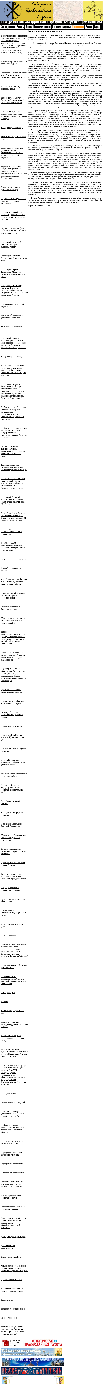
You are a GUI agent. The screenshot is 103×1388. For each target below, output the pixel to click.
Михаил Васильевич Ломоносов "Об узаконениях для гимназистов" (13, 762)
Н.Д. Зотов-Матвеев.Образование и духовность (11, 531)
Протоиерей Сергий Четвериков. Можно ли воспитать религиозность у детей (13, 273)
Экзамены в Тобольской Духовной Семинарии (11, 825)
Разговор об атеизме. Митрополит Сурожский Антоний (12, 714)
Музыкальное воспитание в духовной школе (13, 863)
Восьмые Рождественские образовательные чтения (12, 1289)
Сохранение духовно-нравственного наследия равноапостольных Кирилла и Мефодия (14, 115)
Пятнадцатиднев (8, 992)
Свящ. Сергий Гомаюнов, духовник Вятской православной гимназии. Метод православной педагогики (12, 153)
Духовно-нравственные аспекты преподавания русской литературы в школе (13, 876)
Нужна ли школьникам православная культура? (11, 690)
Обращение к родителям (12, 1164)
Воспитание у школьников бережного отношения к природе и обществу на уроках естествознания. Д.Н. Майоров (13, 370)
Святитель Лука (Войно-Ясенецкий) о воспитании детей (12, 737)
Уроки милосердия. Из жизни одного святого (14, 966)
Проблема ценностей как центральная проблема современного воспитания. (12, 1184)
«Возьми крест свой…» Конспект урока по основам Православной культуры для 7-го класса (13, 215)
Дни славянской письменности (8, 1246)
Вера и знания (7, 1300)
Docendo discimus (8, 935)
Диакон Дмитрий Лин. (11, 1257)
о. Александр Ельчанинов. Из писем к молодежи (14, 62)
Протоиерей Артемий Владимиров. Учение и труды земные (14, 258)
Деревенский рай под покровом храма (10, 87)
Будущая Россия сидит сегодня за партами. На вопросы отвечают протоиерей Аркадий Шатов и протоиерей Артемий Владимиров (14, 172)
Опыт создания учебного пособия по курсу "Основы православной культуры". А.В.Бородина (13, 656)
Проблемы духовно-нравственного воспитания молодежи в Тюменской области (13, 1128)
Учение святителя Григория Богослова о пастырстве (13, 702)
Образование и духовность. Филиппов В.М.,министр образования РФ (13, 620)
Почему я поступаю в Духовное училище (10, 188)
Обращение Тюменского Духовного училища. (11, 1153)
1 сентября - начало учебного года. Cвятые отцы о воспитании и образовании (14, 75)
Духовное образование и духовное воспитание (12, 316)
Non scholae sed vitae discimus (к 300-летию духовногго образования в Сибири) (14, 581)
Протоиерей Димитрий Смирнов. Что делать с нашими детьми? (11, 244)
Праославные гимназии (11, 1279)
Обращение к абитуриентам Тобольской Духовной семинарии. (13, 837)
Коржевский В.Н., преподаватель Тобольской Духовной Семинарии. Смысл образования (14, 980)
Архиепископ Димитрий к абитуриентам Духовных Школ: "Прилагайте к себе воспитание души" (12, 1330)
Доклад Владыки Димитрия (13, 1236)
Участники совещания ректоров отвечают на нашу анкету (13, 1037)
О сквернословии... (9, 1093)
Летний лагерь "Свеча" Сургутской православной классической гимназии (12, 100)
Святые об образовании (11, 726)
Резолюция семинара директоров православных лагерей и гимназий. (12, 1113)
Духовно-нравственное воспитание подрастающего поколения (13, 851)
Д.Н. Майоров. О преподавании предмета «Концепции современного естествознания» (13, 546)
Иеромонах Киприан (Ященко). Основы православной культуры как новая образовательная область (13, 451)
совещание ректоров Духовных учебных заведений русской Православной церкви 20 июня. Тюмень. (14, 1053)
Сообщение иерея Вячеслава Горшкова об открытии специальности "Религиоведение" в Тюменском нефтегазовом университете (13, 413)
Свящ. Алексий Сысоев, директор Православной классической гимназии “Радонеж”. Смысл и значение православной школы (14, 290)
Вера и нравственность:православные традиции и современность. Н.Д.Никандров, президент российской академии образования (14, 638)
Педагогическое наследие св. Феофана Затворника (13, 1142)
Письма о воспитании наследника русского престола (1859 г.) (14, 1024)
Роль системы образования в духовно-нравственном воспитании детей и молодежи (14, 1268)
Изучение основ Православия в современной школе (14, 775)
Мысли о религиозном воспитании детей (11, 1196)
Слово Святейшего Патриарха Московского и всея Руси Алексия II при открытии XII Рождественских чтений (14, 516)
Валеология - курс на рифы (13, 1309)
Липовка (4, 1001)
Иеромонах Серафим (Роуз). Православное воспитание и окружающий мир (13, 230)
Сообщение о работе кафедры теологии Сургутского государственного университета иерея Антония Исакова (14, 433)
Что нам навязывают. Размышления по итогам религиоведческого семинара (14, 467)
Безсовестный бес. (9, 1318)
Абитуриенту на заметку (12, 127)
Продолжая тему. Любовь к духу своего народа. (13, 1208)
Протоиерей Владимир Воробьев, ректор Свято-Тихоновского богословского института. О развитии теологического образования (13, 343)
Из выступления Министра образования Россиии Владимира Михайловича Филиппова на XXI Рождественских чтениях (13, 483)
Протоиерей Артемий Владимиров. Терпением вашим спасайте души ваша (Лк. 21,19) (13, 500)
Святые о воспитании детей (13, 1102)
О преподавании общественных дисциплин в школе (13, 912)
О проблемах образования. (12, 1173)
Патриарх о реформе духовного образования (11, 889)
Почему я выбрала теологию (13, 559)
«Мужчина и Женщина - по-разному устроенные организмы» (13, 200)
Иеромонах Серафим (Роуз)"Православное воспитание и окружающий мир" (13, 788)
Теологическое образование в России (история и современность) (14, 595)
